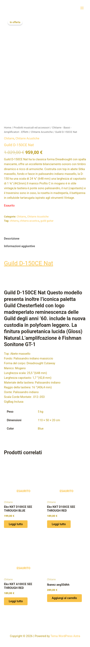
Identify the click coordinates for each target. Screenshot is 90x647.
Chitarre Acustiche (42, 130)
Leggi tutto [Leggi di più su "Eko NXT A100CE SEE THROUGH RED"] (16, 600)
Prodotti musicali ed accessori (31, 126)
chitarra (14, 219)
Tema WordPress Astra (65, 636)
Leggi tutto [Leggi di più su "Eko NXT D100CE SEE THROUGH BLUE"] (16, 522)
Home (7, 126)
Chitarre (9, 137)
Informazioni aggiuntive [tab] (19, 245)
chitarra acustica (29, 219)
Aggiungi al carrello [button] (64, 596)
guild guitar (47, 219)
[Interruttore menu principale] (82, 8)
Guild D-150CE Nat (28, 261)
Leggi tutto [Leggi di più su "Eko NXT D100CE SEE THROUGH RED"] (59, 522)
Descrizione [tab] (11, 237)
